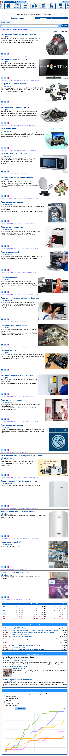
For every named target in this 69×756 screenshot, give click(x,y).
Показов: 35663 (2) (22, 421)
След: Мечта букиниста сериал (18, 637)
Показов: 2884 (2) (15, 569)
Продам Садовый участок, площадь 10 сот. (17, 679)
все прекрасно (11, 696)
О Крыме (21, 2)
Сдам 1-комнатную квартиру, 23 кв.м (15, 667)
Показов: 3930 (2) (15, 452)
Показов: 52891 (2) (22, 150)
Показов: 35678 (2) (22, 272)
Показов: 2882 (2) (15, 599)
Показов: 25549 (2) (22, 538)
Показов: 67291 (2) (22, 80)
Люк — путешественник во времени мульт (21, 645)
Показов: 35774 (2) (21, 372)
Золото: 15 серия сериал (16, 634)
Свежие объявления (34, 654)
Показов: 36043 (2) (22, 223)
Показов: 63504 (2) (22, 104)
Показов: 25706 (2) (22, 508)
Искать (65, 26)
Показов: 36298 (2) (22, 322)
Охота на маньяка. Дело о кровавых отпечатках (24, 649)
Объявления (10, 2)
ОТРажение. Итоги (14, 647)
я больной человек (12, 705)
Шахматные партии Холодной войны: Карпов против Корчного (29, 632)
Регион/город (6, 22)
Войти (65, 2)
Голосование (34, 691)
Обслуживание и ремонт (45, 18)
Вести (9, 643)
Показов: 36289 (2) (22, 347)
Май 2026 (34, 604)
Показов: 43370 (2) (22, 198)
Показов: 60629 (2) (22, 174)
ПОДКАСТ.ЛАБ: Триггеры (16, 628)
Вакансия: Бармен (9, 659)
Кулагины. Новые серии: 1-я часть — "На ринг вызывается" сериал (30, 630)
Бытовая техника (17, 18)
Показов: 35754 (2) (22, 248)
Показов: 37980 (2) (21, 477)
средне (8, 701)
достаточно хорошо (12, 698)
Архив (63, 708)
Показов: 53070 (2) (22, 125)
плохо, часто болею (12, 703)
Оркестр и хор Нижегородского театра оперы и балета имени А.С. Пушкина (33, 639)
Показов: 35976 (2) (21, 294)
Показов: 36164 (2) (22, 396)
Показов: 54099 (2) (22, 56)
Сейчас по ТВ (35, 625)
